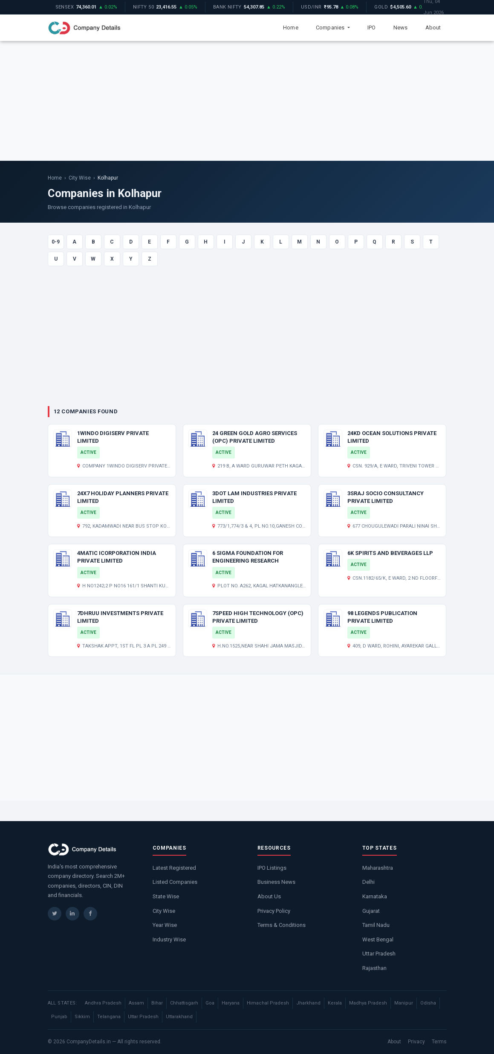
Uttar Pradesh (379, 953)
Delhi (368, 882)
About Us (269, 896)
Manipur (403, 1003)
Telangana (109, 1016)
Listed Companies (175, 882)
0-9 (56, 242)
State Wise (166, 896)
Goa (209, 1003)
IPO (371, 27)
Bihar (157, 1003)
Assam (136, 1003)
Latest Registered (174, 868)
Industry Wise (169, 939)
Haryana (231, 1003)
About (433, 27)
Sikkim (82, 1016)
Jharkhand (308, 1003)
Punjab (59, 1016)
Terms (439, 1042)
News (400, 27)
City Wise (80, 178)
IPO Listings (271, 868)
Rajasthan (374, 968)
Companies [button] (331, 27)
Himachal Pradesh (268, 1003)
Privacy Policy (273, 911)
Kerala (335, 1003)
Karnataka (374, 896)
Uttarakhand (179, 1016)
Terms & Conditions (281, 925)
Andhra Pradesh (103, 1003)
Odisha (428, 1003)
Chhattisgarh (184, 1003)
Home (290, 27)
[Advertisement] (247, 100)
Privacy (416, 1042)
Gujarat (371, 911)
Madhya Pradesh (368, 1003)
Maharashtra (377, 868)
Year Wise (165, 925)
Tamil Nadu (376, 925)
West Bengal (377, 939)
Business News (276, 882)
